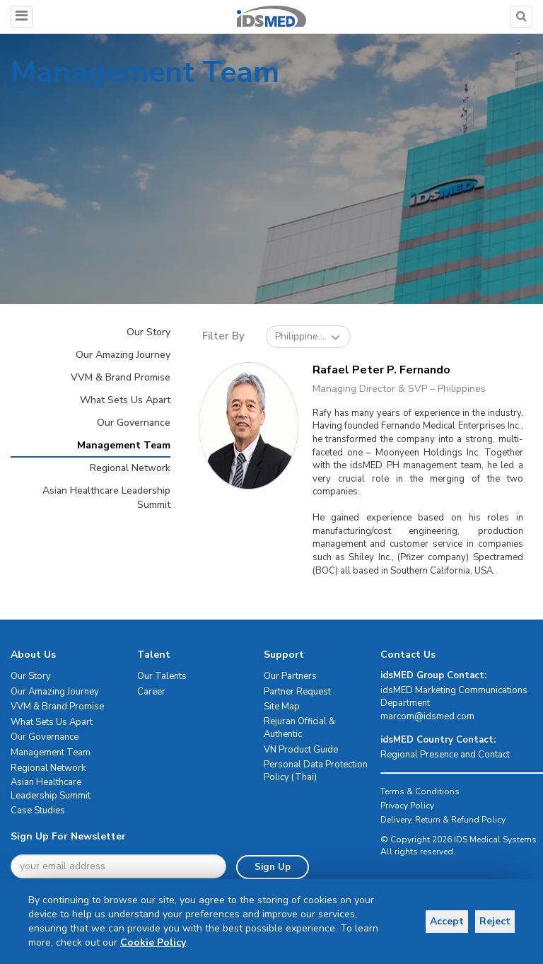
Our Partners (290, 676)
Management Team (123, 445)
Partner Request (297, 691)
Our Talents (162, 676)
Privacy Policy (407, 805)
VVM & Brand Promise (120, 377)
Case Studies (38, 810)
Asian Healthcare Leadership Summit (106, 497)
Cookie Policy (153, 942)
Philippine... (307, 337)
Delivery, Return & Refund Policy (443, 819)
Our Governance (133, 422)
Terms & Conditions (420, 791)
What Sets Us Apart (125, 400)
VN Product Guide (301, 749)
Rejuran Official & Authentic (299, 728)
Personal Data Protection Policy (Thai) (316, 771)
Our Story (148, 332)
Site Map (282, 706)
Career (151, 691)
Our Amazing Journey (123, 354)
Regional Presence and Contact (445, 754)
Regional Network (130, 468)
